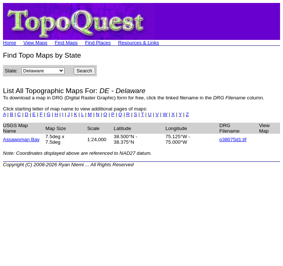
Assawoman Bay (21, 139)
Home (9, 42)
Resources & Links (138, 42)
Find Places (98, 42)
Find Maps (66, 42)
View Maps (36, 42)
